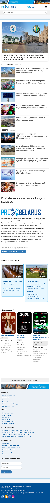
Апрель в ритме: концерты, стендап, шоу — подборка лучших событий (31, 94)
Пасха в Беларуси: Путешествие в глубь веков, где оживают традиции (31, 106)
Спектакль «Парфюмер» (21, 336)
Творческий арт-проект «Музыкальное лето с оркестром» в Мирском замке (31, 136)
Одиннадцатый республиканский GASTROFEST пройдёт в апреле (30, 184)
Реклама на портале (8, 452)
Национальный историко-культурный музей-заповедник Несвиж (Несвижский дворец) (36, 286)
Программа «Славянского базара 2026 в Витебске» (30, 172)
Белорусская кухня (8, 406)
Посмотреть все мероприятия (24, 380)
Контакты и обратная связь (10, 454)
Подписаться (6, 472)
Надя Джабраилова (7, 335)
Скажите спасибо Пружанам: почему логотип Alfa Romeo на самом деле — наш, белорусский (24, 57)
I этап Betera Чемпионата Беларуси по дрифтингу (40, 337)
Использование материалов (11, 447)
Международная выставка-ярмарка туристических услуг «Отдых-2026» (32, 159)
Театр (19, 340)
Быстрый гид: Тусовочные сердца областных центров (30, 119)
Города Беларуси (7, 402)
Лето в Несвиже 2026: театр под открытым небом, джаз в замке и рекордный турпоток (30, 148)
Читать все (18, 64)
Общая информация (8, 395)
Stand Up (4, 338)
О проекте (5, 443)
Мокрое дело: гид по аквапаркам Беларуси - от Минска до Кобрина (30, 82)
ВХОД (32, 7)
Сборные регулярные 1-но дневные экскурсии (16, 430)
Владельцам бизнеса (8, 450)
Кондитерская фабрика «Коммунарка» (12, 282)
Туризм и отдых (7, 398)
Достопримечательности (10, 400)
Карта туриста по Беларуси (10, 404)
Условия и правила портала (11, 445)
